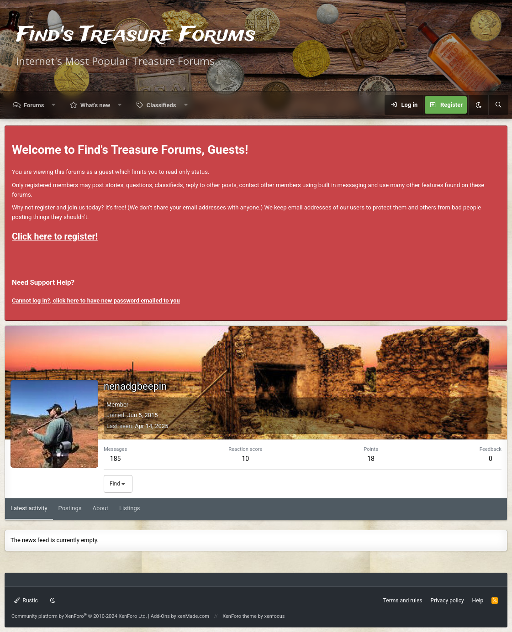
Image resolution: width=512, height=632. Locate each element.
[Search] (498, 105)
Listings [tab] (129, 508)
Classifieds (161, 105)
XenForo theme (239, 616)
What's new (95, 105)
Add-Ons (160, 616)
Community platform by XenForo (79, 616)
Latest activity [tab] (29, 508)
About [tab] (100, 508)
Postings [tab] (70, 508)
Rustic (26, 600)
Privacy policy (447, 600)
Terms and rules (402, 600)
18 (371, 458)
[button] (53, 105)
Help (478, 600)
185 (115, 458)
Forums (34, 105)
